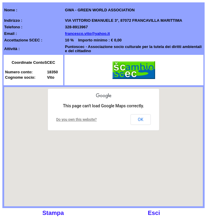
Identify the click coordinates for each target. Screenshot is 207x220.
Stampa (53, 213)
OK (140, 119)
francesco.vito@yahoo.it (87, 33)
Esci (154, 213)
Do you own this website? (76, 119)
